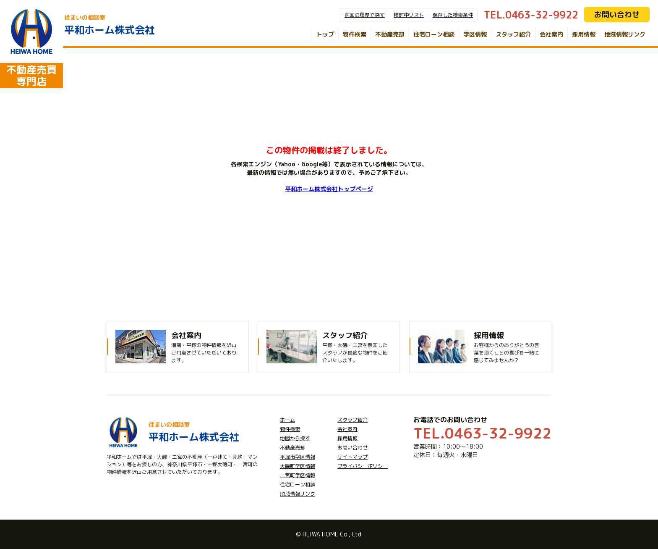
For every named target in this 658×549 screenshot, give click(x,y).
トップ (325, 34)
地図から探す (295, 438)
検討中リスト (409, 14)
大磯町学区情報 (297, 466)
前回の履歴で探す (365, 14)
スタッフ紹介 (513, 34)
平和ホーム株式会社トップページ (329, 189)
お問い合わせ (617, 14)
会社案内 (551, 34)
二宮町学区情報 (297, 475)
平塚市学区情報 (297, 456)
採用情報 (583, 34)
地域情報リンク (624, 34)
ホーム (287, 419)
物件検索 (354, 34)
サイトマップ (352, 456)
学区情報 (475, 34)
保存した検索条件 (453, 14)
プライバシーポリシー (362, 466)
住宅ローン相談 (433, 34)
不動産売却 (390, 34)
